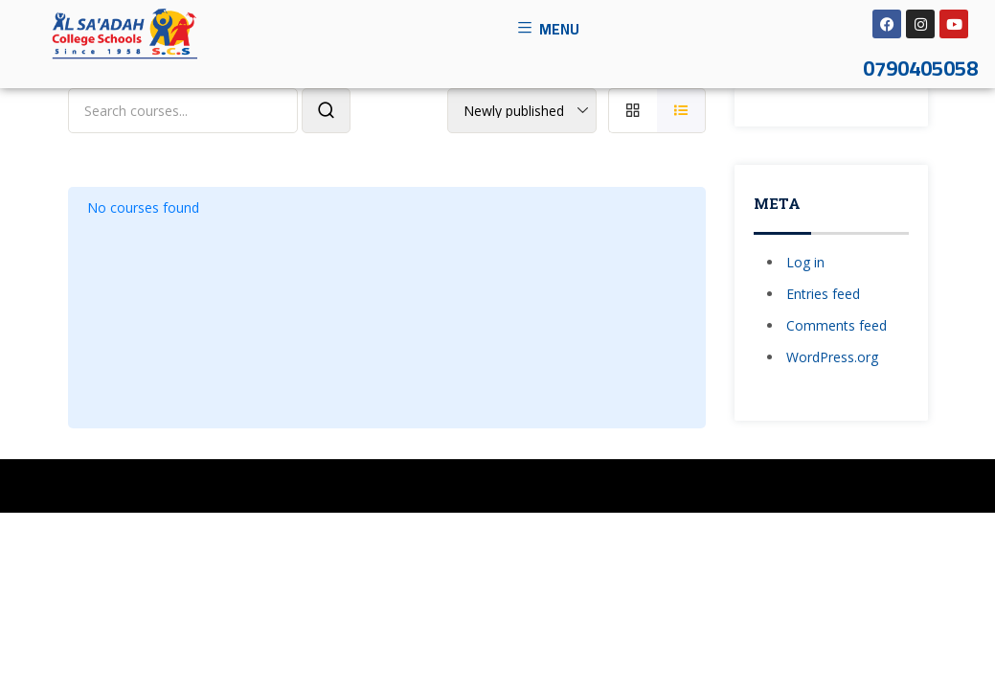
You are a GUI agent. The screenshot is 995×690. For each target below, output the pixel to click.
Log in (805, 262)
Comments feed (836, 325)
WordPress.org (832, 357)
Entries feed (823, 294)
